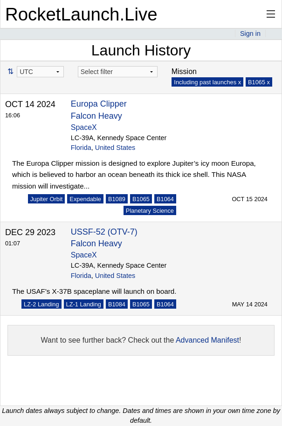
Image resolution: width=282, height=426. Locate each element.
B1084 (116, 304)
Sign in (250, 33)
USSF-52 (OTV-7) (104, 232)
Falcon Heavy (96, 116)
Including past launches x (207, 82)
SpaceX (84, 127)
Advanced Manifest (207, 340)
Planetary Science (150, 210)
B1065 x (259, 82)
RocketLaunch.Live (81, 14)
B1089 (116, 199)
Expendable (85, 199)
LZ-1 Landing (83, 304)
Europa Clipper (99, 103)
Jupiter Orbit (46, 199)
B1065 (141, 199)
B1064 (165, 199)
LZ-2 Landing (41, 304)
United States (115, 147)
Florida (81, 147)
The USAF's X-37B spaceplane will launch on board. (94, 291)
